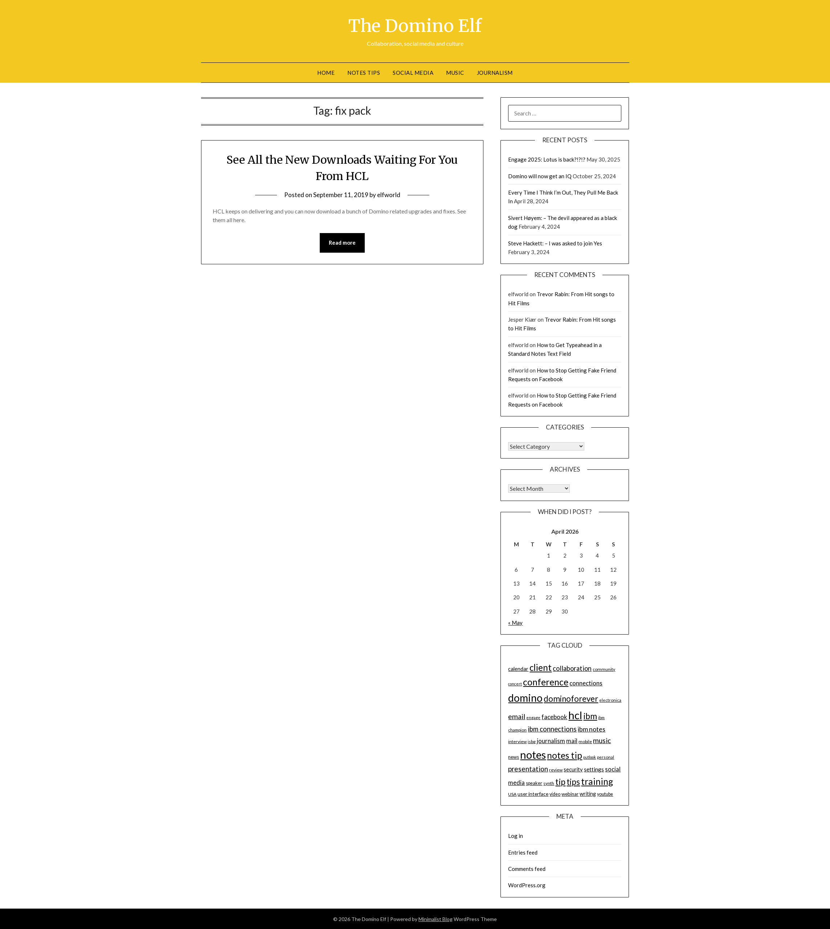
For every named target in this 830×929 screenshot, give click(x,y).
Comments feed (526, 868)
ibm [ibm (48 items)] (590, 715)
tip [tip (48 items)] (560, 781)
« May (515, 622)
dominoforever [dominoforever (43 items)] (571, 698)
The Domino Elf (415, 26)
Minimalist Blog (435, 919)
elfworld (388, 195)
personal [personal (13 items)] (605, 756)
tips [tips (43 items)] (573, 781)
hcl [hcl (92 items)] (575, 714)
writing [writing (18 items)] (588, 793)
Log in (515, 835)
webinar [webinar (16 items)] (569, 793)
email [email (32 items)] (516, 716)
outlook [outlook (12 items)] (589, 756)
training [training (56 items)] (597, 781)
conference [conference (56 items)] (545, 681)
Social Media (413, 72)
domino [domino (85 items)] (525, 697)
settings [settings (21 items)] (594, 769)
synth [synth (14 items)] (548, 783)
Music (455, 72)
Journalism (495, 72)
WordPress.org (526, 884)
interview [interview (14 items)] (517, 741)
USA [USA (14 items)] (512, 793)
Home (326, 72)
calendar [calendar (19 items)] (518, 668)
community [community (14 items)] (604, 669)
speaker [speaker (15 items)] (534, 783)
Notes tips (363, 72)
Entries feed (522, 852)
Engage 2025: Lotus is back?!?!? (546, 159)
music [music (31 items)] (602, 740)
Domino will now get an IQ (540, 175)
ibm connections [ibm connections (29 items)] (552, 729)
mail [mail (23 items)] (571, 740)
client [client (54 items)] (541, 667)
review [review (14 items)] (556, 769)
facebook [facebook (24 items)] (554, 716)
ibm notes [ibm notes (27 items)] (591, 729)
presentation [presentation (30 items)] (528, 768)
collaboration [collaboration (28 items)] (572, 668)
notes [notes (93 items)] (533, 754)
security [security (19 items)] (573, 769)
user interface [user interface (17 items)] (533, 793)
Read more (342, 242)
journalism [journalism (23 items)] (551, 740)
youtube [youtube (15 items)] (605, 793)
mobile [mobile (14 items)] (585, 741)
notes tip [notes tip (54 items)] (564, 755)
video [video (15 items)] (554, 793)
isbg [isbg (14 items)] (532, 741)
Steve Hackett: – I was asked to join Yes (555, 243)
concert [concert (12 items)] (515, 683)
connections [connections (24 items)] (585, 682)
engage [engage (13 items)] (533, 717)
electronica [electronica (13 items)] (610, 699)
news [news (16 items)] (513, 756)
